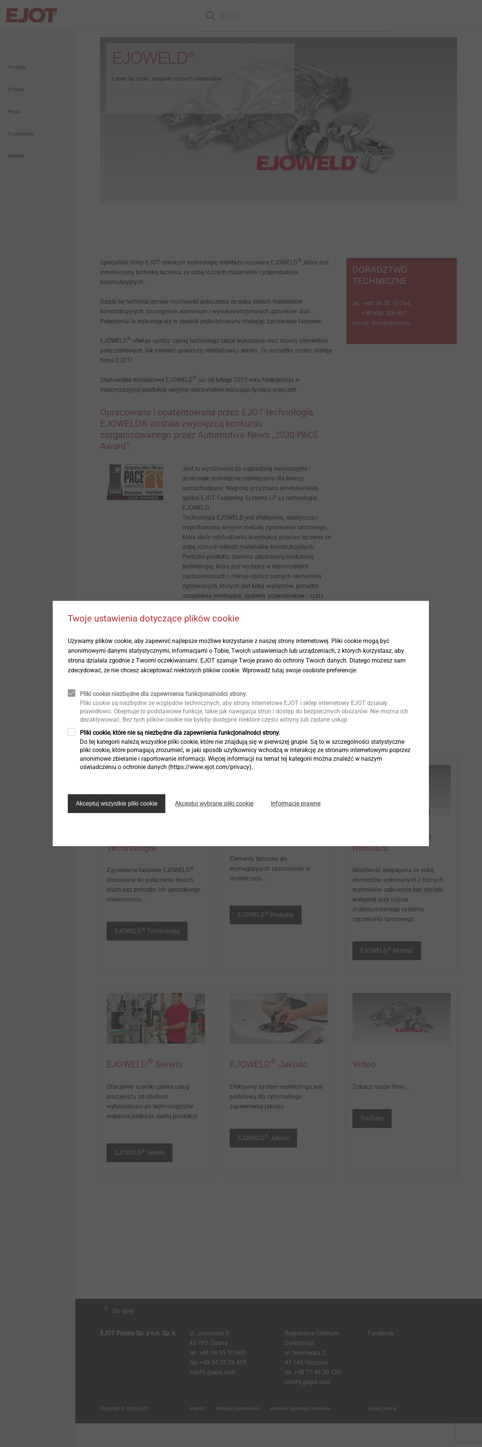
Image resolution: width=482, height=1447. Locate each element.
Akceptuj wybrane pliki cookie (214, 803)
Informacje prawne (295, 803)
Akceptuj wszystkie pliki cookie (116, 803)
